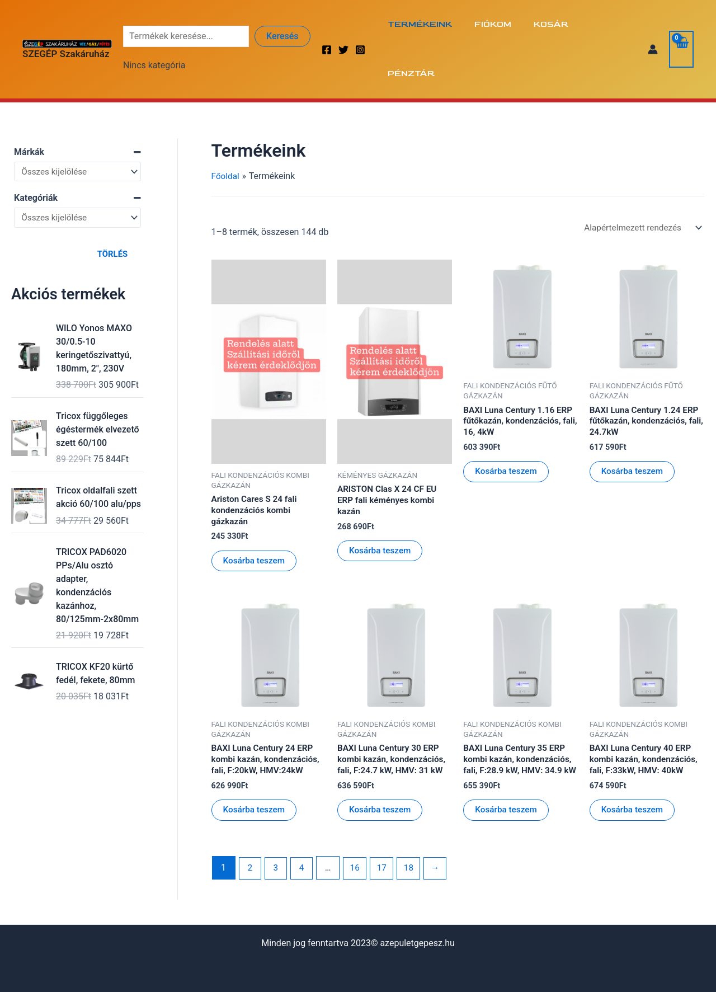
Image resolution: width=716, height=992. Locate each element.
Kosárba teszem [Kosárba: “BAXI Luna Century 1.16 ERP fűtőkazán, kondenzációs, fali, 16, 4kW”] (507, 425)
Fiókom (490, 24)
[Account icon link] (652, 25)
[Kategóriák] (77, 169)
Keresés (282, 11)
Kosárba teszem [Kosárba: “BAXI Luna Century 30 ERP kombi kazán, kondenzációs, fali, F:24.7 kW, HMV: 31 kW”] (381, 766)
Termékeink (422, 24)
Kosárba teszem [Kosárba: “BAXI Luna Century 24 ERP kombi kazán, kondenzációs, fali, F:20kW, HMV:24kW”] (255, 766)
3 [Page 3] (277, 836)
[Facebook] (327, 25)
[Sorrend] (639, 179)
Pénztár (603, 24)
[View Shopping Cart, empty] (681, 24)
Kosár (544, 24)
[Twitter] (343, 25)
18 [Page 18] (414, 836)
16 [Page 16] (358, 836)
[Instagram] (360, 25)
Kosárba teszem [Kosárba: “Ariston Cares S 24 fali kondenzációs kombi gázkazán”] (255, 515)
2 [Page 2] (250, 836)
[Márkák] (77, 122)
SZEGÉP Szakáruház (66, 29)
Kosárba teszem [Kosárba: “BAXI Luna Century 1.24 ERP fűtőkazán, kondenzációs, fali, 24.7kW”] (633, 425)
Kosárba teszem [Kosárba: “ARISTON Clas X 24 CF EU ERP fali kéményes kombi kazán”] (381, 505)
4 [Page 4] (304, 836)
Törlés (112, 206)
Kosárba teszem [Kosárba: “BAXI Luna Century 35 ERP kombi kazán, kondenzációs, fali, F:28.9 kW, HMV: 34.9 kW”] (507, 778)
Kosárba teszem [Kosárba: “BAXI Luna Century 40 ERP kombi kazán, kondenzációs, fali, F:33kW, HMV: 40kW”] (633, 766)
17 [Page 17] (386, 836)
